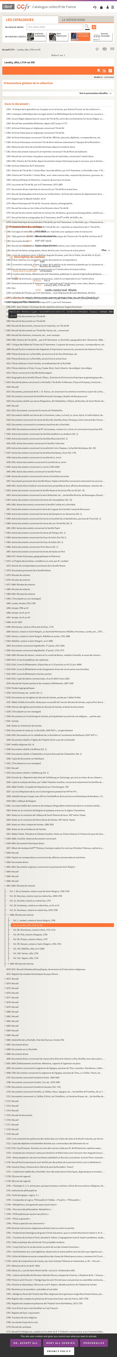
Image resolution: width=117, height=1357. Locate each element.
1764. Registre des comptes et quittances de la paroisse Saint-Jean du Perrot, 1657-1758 (47, 1298)
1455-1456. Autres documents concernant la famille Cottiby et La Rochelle (40, 504)
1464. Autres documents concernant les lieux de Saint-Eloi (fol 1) (36, 537)
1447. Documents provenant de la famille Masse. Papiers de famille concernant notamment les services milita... (55, 481)
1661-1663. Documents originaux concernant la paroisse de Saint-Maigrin (40, 866)
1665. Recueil (12, 876)
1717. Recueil (12, 1124)
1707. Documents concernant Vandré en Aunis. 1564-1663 (32, 1077)
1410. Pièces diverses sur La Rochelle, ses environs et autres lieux (36, 358)
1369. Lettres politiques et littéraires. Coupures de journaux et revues (38, 179)
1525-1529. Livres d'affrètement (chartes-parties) (29, 673)
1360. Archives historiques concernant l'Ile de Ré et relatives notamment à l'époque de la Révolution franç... (54, 142)
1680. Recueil (12, 1011)
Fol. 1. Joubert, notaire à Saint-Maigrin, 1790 (34, 920)
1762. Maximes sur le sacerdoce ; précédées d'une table (32, 1289)
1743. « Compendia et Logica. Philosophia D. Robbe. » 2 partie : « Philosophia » (43, 1199)
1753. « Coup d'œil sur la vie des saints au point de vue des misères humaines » (42, 1246)
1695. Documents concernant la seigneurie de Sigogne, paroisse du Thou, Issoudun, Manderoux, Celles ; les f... (55, 1068)
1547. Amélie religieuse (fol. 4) (20, 744)
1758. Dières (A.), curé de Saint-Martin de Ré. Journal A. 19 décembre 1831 (40, 1270)
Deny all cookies (60, 1342)
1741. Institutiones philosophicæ (21, 1190)
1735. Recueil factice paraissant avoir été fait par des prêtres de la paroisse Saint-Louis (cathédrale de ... (54, 1162)
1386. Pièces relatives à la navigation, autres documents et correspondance (41, 259)
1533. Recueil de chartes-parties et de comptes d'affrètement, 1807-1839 (39, 683)
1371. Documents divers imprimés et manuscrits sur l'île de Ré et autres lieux (42, 189)
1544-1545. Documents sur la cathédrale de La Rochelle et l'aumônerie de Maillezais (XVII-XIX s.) (52, 735)
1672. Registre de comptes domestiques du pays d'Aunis (32, 974)
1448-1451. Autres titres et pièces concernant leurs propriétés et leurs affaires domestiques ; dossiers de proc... (55, 485)
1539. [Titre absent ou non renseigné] (23, 711)
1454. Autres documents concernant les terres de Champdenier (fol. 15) (39, 499)
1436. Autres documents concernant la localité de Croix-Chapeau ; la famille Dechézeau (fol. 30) (51, 448)
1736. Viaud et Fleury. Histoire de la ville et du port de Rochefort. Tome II (39, 1166)
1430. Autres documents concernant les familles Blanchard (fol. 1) (37, 438)
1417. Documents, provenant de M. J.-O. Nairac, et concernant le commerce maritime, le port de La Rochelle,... (55, 391)
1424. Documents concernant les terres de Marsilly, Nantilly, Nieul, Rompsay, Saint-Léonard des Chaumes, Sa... (55, 419)
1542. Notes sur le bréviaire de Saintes (24, 725)
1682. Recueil (12, 1021)
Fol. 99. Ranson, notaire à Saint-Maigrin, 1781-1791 (37, 943)
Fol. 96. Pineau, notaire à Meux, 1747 (30, 939)
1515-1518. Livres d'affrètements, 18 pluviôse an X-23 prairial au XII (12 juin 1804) (44, 664)
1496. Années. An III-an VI (18, 612)
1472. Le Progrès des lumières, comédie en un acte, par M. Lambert (37, 560)
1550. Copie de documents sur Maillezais (25, 758)
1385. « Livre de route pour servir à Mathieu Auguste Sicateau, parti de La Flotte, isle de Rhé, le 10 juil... (54, 255)
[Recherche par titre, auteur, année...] (55, 27)
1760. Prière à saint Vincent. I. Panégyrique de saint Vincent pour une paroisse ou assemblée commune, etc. (55, 1279)
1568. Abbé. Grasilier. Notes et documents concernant (31, 838)
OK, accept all (26, 1342)
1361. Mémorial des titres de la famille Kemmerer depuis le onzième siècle (40, 146)
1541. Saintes (12, 720)
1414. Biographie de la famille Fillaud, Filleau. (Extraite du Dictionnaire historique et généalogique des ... (55, 377)
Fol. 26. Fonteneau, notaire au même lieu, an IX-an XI (34, 905)
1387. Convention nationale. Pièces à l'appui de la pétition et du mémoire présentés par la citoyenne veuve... (55, 264)
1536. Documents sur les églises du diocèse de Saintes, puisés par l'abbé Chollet (43, 697)
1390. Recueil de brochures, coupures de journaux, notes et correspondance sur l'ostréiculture (50, 278)
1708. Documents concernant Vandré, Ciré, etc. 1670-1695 (33, 1082)
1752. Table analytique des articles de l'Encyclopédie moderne (35, 1242)
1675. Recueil (12, 988)
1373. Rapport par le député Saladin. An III (26, 198)
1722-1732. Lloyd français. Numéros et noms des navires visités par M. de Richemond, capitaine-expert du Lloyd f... (54, 1148)
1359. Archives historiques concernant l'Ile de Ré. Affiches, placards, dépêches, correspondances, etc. (53, 137)
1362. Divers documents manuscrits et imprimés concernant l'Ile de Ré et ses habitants (46, 151)
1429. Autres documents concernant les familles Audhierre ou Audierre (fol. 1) (42, 433)
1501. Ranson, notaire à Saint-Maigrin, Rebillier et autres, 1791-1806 (38, 636)
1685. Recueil (12, 1035)
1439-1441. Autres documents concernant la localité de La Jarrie (36, 462)
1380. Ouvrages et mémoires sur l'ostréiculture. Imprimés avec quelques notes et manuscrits (49, 231)
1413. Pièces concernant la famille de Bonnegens (29, 372)
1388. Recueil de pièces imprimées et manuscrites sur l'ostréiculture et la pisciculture (46, 269)
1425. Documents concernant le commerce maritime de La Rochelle (37, 424)
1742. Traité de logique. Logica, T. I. (22, 1195)
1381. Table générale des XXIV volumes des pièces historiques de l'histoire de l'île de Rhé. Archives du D (54, 236)
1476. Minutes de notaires (18, 579)
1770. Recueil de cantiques (18, 1326)
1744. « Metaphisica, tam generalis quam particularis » (31, 1204)
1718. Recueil (12, 1129)
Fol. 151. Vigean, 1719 (25, 958)
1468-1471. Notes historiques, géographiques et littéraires (33, 556)
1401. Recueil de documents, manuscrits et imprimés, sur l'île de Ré (37, 325)
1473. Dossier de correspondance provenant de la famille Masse (35, 565)
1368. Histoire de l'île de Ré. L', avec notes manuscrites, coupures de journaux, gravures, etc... (55, 175)
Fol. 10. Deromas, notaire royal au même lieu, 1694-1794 (36, 895)
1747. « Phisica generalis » (18, 1218)
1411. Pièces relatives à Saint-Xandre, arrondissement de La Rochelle (38, 363)
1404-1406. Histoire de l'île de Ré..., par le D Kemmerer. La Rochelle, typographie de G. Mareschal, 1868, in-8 (55, 339)
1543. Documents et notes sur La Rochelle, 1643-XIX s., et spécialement (39, 730)
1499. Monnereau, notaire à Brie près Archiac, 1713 (29, 626)
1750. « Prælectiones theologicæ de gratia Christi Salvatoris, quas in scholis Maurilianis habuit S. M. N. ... (55, 1232)
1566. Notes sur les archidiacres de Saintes (26, 829)
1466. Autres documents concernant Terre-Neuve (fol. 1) (32, 546)
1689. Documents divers (17, 1054)
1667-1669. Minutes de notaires (20, 885)
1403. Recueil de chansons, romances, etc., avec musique (33, 335)
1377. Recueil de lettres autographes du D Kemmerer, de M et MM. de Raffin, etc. (44, 217)
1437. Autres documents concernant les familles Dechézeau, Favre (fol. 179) (41, 452)
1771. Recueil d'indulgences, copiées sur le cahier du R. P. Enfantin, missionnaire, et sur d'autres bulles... (55, 1331)
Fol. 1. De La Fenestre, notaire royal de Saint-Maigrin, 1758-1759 (39, 891)
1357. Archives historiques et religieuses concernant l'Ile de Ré (35, 128)
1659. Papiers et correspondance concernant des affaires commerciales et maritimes (45, 857)
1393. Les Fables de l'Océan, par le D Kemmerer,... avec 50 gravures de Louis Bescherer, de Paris (50, 292)
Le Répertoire (73, 20)
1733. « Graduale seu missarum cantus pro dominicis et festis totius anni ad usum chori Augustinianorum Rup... (55, 1152)
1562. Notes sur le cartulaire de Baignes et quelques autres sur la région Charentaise (45, 810)
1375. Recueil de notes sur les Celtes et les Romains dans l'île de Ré (37, 208)
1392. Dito (11, 288)
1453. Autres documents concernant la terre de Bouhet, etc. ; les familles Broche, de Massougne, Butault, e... (55, 495)
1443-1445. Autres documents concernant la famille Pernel (33, 471)
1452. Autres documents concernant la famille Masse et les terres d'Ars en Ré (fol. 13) (45, 490)
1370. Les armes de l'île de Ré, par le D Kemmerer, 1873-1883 (34, 184)
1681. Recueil (12, 1016)
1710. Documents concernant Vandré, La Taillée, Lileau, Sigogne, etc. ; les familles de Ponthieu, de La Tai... (55, 1091)
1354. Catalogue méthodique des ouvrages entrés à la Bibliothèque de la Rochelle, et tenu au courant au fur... (55, 113)
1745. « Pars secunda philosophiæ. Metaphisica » (29, 1209)
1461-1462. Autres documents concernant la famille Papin (33, 528)
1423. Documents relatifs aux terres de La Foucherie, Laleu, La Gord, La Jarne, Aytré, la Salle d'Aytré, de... (55, 415)
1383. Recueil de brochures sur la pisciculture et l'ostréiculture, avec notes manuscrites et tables (51, 245)
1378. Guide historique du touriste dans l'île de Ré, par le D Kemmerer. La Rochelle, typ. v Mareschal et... (55, 222)
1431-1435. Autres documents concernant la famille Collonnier (35, 443)
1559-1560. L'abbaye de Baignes (21, 800)
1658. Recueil (12, 852)
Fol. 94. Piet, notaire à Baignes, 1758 (30, 934)
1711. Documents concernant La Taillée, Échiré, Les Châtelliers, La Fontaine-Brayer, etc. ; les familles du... (55, 1096)
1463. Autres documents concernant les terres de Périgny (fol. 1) (36, 532)
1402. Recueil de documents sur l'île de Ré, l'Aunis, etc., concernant (37, 330)
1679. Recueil (12, 1006)
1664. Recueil (12, 871)
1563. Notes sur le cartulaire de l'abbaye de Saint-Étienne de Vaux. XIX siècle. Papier (46, 815)
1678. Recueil (12, 1002)
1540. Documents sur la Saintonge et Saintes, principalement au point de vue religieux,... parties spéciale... (54, 716)
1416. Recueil (12, 386)
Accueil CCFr (8, 49)
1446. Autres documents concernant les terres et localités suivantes (37, 476)
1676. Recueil (12, 992)
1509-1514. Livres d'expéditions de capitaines (27, 659)
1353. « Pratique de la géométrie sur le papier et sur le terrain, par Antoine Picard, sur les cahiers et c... (54, 109)
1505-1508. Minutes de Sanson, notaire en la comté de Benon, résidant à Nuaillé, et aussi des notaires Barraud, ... (54, 655)
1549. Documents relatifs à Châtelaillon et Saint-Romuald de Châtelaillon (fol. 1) (44, 753)
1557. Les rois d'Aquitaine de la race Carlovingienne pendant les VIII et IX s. (41, 791)
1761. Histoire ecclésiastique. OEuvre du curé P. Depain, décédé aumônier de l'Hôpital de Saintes (51, 1284)
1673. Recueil (12, 978)
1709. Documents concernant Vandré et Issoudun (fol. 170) (33, 1086)
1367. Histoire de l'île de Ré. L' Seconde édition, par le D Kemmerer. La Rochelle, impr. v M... (55, 170)
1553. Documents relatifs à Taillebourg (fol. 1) (27, 772)
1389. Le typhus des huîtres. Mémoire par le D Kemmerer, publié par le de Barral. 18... (55, 273)
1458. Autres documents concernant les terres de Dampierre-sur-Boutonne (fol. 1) (44, 513)
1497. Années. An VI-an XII (18, 617)
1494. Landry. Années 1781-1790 (20, 603)
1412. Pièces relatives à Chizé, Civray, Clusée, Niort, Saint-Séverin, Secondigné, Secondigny (49, 368)
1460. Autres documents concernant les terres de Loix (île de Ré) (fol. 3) (39, 523)
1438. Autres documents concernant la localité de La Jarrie (33, 457)
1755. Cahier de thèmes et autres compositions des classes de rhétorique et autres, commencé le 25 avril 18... (55, 1256)
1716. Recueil (12, 1119)
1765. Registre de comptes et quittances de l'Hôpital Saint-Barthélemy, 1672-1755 (44, 1303)
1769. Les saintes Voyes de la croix (22, 1322)
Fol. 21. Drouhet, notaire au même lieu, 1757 (30, 900)
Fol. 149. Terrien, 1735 (25, 953)
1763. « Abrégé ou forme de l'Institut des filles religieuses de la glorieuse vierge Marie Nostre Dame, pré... (54, 1293)
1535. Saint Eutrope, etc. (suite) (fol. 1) (24, 692)
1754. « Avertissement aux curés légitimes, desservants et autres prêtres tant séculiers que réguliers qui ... (55, 1251)
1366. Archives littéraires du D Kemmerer (25, 165)
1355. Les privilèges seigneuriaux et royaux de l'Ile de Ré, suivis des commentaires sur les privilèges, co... (55, 118)
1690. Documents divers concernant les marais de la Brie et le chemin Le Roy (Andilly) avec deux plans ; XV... (55, 1058)
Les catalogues (20, 19)
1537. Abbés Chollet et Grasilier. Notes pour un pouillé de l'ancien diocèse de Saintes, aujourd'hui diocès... (55, 702)
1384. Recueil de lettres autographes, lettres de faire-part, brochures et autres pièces (45, 250)
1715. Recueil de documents (19, 1115)
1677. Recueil (12, 997)
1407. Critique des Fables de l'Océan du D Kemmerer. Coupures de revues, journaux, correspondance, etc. (55, 344)
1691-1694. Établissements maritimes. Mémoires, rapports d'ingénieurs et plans (43, 1063)
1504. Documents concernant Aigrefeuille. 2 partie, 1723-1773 (35, 650)
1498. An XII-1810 (14, 622)
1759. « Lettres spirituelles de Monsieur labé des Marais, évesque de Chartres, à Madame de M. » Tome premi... (55, 1275)
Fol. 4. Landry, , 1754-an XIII (28, 925)
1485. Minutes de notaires (18, 589)
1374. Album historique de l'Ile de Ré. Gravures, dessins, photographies (39, 203)
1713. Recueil (12, 1105)
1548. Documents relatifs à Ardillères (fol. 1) (26, 749)
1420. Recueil (12, 405)
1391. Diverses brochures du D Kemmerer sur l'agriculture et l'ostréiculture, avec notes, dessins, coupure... (55, 283)
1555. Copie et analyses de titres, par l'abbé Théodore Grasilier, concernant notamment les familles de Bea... (55, 782)
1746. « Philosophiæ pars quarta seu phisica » (27, 1213)
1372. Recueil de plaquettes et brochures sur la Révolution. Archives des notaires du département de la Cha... (55, 193)
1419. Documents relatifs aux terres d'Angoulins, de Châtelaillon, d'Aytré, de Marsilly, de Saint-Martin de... (55, 401)
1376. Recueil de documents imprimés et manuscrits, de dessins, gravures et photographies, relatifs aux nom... (55, 212)
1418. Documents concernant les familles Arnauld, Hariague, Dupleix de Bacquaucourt (46, 396)
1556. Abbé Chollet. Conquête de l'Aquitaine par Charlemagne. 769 (37, 786)
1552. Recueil (12, 768)
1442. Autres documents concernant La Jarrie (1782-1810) (33, 466)
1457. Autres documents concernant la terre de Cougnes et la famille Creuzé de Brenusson (48, 509)
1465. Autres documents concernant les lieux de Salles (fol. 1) (34, 542)
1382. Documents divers (17, 241)
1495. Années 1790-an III (17, 608)
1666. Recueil (12, 880)
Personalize (94, 1342)
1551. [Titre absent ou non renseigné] (23, 763)
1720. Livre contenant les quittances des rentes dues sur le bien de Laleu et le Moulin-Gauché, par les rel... (55, 1138)
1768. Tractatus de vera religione (21, 1317)
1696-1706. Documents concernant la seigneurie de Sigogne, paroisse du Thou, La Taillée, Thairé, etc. (53, 1072)
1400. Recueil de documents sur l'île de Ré (25, 321)
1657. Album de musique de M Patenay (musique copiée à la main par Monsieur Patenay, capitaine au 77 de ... (55, 848)
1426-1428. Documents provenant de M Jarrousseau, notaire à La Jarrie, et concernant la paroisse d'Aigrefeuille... (55, 429)
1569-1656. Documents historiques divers (25, 843)
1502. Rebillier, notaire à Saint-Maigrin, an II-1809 (29, 640)
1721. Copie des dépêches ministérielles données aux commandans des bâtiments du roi (47, 1143)
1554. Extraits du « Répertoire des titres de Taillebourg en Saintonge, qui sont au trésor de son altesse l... (54, 777)
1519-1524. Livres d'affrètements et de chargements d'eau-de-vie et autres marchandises (47, 669)
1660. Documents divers (17, 862)
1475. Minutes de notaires (18, 575)
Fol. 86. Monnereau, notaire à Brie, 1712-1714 (34, 929)
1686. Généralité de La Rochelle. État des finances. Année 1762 (35, 1039)
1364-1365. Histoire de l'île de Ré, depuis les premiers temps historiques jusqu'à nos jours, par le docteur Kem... (55, 161)
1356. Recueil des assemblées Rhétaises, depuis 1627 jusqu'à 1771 (36, 123)
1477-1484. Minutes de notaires (20, 584)
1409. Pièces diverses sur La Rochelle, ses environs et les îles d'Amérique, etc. (42, 353)
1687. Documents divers (17, 1044)
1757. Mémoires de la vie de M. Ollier (23, 1265)
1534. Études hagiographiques (20, 688)
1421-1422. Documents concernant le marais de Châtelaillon (34, 410)
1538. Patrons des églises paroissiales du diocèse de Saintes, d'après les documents (45, 706)
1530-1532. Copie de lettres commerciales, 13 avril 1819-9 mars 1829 (37, 678)
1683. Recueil (12, 1025)
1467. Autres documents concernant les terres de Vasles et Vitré (35, 551)
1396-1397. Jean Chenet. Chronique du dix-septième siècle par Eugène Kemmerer (44, 306)
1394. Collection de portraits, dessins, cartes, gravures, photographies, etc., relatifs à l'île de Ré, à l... (53, 297)
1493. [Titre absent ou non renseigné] (23, 598)
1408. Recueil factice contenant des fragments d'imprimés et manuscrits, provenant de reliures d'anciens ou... (55, 349)
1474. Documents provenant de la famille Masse (28, 570)
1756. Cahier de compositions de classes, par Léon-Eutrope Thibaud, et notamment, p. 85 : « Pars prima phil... (54, 1261)
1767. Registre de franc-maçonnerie (22, 1312)
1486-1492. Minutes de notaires (20, 593)
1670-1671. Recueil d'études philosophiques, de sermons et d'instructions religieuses (45, 969)
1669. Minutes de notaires (22, 963)
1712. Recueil (12, 1101)
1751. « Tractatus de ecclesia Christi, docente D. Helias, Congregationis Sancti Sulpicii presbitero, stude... (55, 1237)
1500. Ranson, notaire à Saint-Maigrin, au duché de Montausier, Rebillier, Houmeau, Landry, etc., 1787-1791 (55, 631)
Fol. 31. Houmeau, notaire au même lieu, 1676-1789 (34, 910)
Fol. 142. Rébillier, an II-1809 (28, 948)
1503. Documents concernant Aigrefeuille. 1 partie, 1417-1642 (35, 645)
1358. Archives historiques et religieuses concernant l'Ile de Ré (35, 132)
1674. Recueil (12, 983)
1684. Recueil (12, 1030)
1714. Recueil (12, 1110)
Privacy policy (59, 1351)
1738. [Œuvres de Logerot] (18, 1176)
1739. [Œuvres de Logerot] (18, 1181)
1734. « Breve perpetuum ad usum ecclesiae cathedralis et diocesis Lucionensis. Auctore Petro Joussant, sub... (55, 1157)
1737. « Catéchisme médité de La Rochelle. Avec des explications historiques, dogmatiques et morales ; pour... (55, 1171)
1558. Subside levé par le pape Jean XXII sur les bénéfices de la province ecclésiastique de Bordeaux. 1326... (55, 796)
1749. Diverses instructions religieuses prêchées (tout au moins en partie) (40, 1228)
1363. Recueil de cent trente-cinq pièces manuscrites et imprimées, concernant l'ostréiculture (50, 156)
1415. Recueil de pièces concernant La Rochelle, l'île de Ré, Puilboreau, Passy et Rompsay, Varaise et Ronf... (54, 382)
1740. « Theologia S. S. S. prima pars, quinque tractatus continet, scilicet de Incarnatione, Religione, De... (55, 1185)
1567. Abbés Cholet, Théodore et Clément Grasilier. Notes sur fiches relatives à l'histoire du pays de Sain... (55, 833)
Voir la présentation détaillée (94, 93)
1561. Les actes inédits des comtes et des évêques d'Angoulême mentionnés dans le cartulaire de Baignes (54, 805)
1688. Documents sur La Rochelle (21, 1049)
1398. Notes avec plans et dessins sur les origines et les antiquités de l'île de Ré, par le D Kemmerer (52, 311)
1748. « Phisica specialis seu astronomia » (25, 1223)
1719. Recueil (12, 1134)
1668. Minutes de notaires (22, 914)
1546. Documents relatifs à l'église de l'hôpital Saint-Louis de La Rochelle (40, 739)
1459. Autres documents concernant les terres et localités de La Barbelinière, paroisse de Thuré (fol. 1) (53, 518)
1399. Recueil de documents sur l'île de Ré (25, 316)
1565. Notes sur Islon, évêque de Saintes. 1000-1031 (30, 824)
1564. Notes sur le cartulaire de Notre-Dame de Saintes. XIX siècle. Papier (40, 819)
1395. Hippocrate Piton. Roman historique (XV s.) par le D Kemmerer (38, 302)
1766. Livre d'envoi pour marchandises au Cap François (32, 1308)
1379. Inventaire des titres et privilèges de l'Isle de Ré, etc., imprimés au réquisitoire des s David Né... (53, 226)
